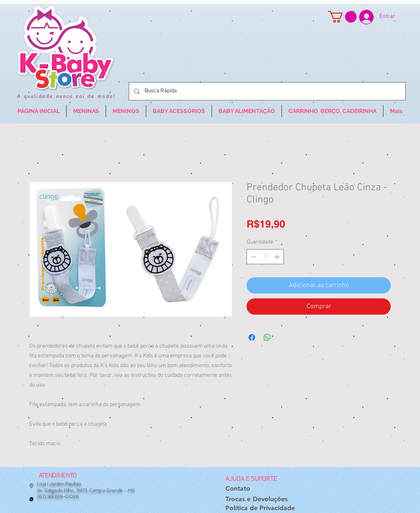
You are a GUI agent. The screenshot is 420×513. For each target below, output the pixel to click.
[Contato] (237, 489)
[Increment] (278, 257)
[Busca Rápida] (266, 91)
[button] (342, 17)
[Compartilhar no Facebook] (252, 337)
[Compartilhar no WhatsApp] (267, 337)
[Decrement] (253, 257)
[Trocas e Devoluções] (256, 499)
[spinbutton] (265, 257)
